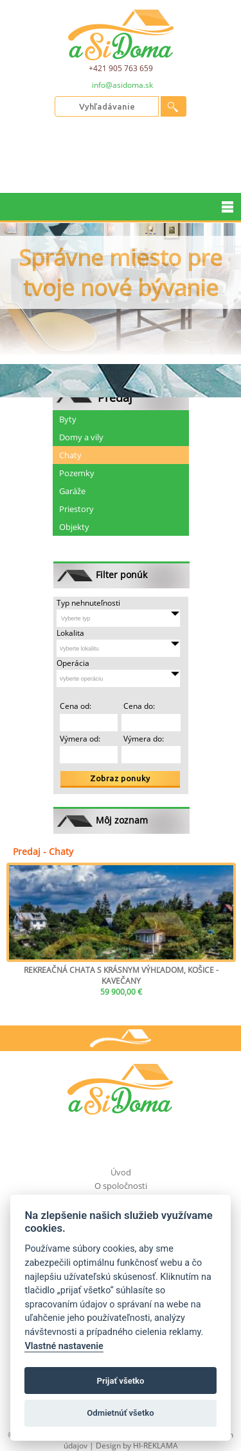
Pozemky (76, 473)
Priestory (76, 509)
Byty (67, 419)
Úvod (121, 1172)
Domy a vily (81, 437)
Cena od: (75, 706)
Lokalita (70, 632)
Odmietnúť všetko (120, 1413)
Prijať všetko (121, 1381)
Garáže (72, 491)
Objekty (74, 527)
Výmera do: (142, 738)
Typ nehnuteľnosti (88, 602)
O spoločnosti (120, 1185)
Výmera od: (80, 738)
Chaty (70, 455)
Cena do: (138, 706)
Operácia (73, 663)
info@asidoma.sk (122, 85)
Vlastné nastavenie (63, 1346)
